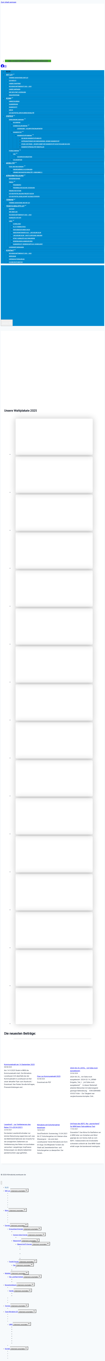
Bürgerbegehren (14, 178)
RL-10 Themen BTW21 (19, 227)
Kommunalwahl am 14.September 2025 (19, 1064)
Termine (7, 1306)
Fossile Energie (14, 1261)
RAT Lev (7, 1191)
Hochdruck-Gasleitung (24, 157)
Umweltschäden (14, 101)
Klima (7, 1210)
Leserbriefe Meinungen (16, 247)
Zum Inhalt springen (8, 2)
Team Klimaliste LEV (11, 1312)
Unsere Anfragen (14, 89)
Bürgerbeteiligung (11, 1285)
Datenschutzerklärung (17, 259)
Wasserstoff (17, 1241)
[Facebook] (2, 67)
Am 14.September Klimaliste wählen (28, 61)
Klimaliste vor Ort (15, 217)
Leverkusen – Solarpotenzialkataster (29, 128)
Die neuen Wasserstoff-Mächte (31, 138)
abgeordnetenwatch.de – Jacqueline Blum (27, 232)
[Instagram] (5, 67)
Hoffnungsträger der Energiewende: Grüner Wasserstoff (40, 141)
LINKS (11, 1324)
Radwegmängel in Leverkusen (22, 169)
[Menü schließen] (1, 1182)
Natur (11, 110)
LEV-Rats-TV (12, 80)
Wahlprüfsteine (14, 95)
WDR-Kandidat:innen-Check (21, 230)
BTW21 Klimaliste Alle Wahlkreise (24, 238)
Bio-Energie (16, 122)
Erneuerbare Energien (16, 1229)
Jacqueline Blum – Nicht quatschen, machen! (27, 235)
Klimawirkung (13, 104)
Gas (14, 1265)
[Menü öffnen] (7, 322)
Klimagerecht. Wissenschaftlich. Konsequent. (28, 244)
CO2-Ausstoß (17, 160)
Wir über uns (13, 212)
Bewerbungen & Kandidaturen (22, 241)
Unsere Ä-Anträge (15, 83)
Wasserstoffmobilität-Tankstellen (32, 147)
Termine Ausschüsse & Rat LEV (18, 77)
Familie (11, 1291)
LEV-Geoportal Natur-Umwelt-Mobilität (21, 113)
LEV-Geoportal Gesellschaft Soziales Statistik (24, 196)
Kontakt (11, 209)
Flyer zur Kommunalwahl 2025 (48, 1076)
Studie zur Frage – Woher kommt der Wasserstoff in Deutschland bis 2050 (45, 144)
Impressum (12, 256)
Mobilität (8, 1273)
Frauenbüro (17, 185)
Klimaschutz (13, 107)
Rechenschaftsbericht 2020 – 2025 (20, 86)
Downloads (17, 224)
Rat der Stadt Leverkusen (17, 92)
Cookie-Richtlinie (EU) (16, 262)
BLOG (8, 71)
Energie (7, 1225)
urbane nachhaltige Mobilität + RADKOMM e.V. (27, 172)
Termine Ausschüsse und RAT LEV (19, 203)
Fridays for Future (15, 191)
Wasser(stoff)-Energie (24, 1244)
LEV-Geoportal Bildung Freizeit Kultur (21, 193)
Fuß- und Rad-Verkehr (16, 1277)
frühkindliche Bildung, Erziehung (24, 188)
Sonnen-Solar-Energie (20, 1235)
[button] (52, 401)
